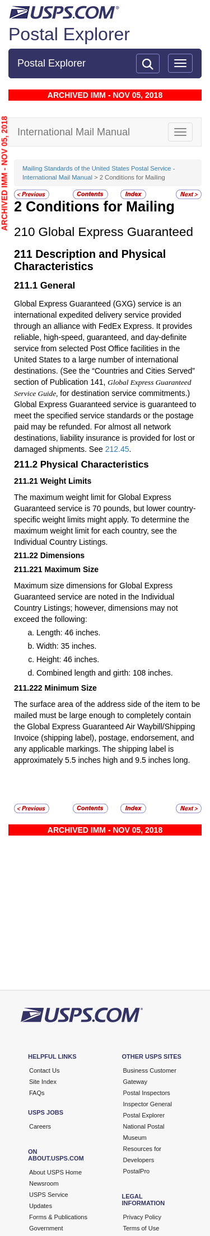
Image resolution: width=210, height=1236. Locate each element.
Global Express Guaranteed (116, 232)
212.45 (117, 449)
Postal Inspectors (146, 1092)
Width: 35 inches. (66, 645)
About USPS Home (55, 1172)
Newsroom (44, 1183)
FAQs (37, 1092)
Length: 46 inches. (68, 632)
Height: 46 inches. (67, 659)
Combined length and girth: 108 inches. (104, 672)
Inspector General (147, 1104)
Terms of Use (141, 1228)
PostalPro (136, 1171)
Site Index (43, 1081)
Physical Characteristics (94, 464)
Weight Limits (66, 481)
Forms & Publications (58, 1217)
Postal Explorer (69, 34)
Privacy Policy (142, 1217)
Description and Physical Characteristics (90, 260)
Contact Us (44, 1070)
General (58, 285)
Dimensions (62, 555)
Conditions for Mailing (100, 206)
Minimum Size (71, 687)
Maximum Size (72, 569)
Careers (40, 1126)
